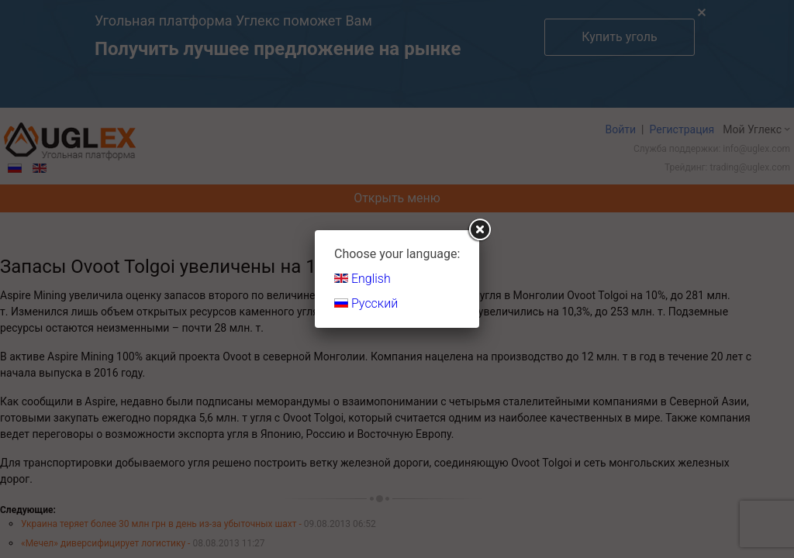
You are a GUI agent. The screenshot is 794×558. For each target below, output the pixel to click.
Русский (366, 303)
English (362, 278)
